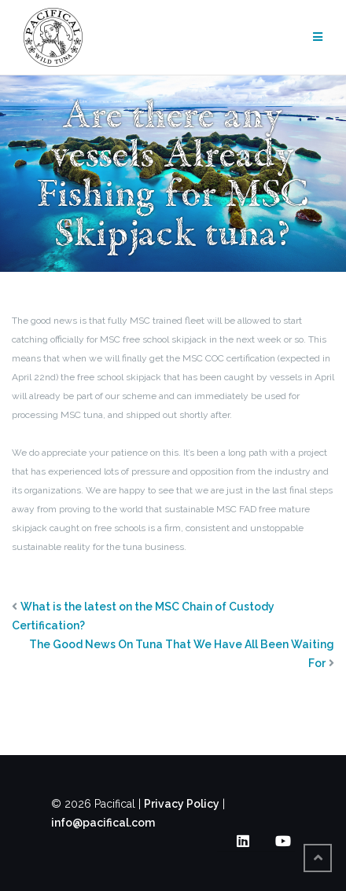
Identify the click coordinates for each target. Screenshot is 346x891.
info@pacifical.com (103, 822)
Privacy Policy (181, 804)
